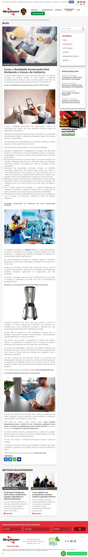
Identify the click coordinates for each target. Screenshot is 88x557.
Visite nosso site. (40, 453)
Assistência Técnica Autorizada (42, 2)
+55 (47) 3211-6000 (13, 546)
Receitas (66, 60)
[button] (71, 2)
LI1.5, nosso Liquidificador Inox (42, 370)
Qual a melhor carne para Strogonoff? (70, 94)
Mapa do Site (29, 550)
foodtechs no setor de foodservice (25, 428)
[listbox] (61, 529)
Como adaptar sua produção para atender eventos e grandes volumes (44, 494)
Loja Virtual (38, 13)
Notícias (66, 52)
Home (3, 20)
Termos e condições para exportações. (13, 550)
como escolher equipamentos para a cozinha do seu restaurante (29, 423)
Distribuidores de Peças (69, 9)
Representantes (47, 10)
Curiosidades (14, 64)
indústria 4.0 (29, 250)
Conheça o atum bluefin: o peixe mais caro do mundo (71, 101)
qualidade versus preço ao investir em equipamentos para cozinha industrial (29, 425)
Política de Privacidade (41, 550)
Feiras (65, 40)
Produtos (13, 2)
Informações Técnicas (71, 56)
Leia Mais (8, 513)
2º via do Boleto (64, 2)
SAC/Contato (55, 2)
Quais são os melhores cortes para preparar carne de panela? (72, 86)
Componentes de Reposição (24, 2)
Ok (80, 529)
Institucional (6, 2)
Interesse (56, 529)
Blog (78, 10)
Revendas (58, 10)
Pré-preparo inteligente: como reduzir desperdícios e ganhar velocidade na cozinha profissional (15, 495)
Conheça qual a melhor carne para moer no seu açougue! (72, 78)
